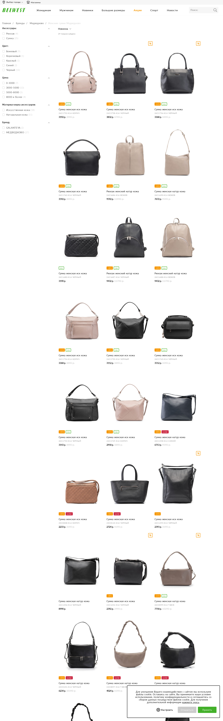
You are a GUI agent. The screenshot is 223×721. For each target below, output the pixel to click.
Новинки (87, 10)
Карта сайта (64, 676)
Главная (6, 23)
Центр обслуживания (108, 645)
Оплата (101, 655)
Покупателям (143, 645)
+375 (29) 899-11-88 (26, 677)
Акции (138, 10)
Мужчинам (67, 10)
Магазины (33, 2)
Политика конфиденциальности (153, 655)
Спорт (154, 10)
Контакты (63, 655)
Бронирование (104, 651)
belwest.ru (111, 716)
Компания (63, 645)
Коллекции (142, 668)
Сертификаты (143, 664)
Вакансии (62, 672)
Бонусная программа (186, 651)
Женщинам (44, 10)
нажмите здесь (190, 702)
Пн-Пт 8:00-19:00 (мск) (15, 651)
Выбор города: (14, 2)
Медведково (37, 23)
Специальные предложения (190, 645)
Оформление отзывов (108, 668)
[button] (65, 29)
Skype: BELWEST (12, 671)
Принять (207, 710)
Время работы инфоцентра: (18, 645)
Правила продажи (106, 664)
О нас (61, 651)
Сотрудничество (66, 668)
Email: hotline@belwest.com (17, 667)
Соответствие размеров (148, 672)
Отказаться (187, 710)
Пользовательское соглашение (152, 651)
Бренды (20, 23)
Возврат (101, 660)
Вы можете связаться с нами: (18, 661)
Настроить (167, 710)
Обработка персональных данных (154, 660)
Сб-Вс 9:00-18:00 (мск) (15, 655)
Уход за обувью (144, 676)
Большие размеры (113, 10)
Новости (172, 10)
